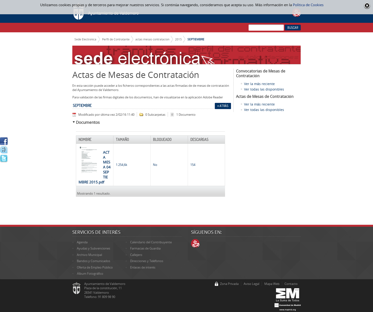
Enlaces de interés (142, 267)
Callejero (136, 255)
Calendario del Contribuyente (151, 242)
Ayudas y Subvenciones (93, 248)
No (155, 165)
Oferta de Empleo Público (95, 267)
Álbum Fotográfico (90, 273)
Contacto (291, 284)
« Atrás (222, 106)
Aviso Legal (251, 284)
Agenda (82, 242)
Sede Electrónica (85, 39)
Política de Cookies (308, 4)
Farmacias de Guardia (145, 248)
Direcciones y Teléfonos (146, 261)
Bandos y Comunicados (93, 261)
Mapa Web (272, 284)
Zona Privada (229, 284)
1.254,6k (121, 165)
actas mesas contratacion (152, 39)
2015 (178, 39)
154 (192, 165)
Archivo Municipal (89, 255)
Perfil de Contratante (116, 39)
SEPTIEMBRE (195, 39)
